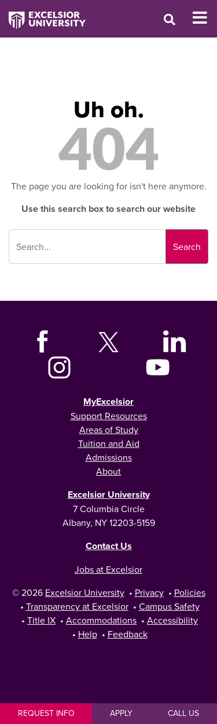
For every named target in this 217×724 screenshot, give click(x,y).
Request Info (46, 713)
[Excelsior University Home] (43, 14)
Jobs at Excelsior (108, 569)
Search (187, 246)
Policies (189, 592)
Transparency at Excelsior (77, 606)
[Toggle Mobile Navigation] (204, 18)
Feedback (128, 634)
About (108, 471)
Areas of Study (108, 429)
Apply (121, 713)
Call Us (183, 713)
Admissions (109, 457)
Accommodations (101, 620)
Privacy (149, 592)
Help (87, 634)
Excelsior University (109, 494)
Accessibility (172, 620)
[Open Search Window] (169, 19)
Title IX (41, 620)
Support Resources (109, 415)
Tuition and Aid (108, 443)
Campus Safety (169, 606)
